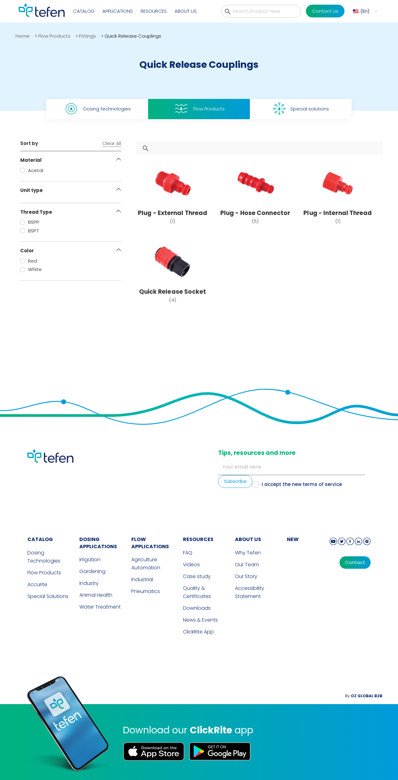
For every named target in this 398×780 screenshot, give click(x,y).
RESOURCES (198, 539)
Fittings (87, 36)
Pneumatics (145, 591)
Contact (355, 562)
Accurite (37, 584)
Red (28, 261)
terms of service (322, 484)
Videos (191, 564)
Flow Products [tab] (199, 108)
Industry (89, 583)
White (31, 269)
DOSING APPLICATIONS (98, 543)
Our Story (246, 576)
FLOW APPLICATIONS (150, 543)
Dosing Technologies (43, 556)
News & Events (200, 620)
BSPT (29, 230)
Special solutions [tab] (301, 108)
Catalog (84, 11)
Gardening (92, 571)
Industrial (142, 579)
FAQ (187, 552)
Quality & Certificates (197, 592)
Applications (117, 11)
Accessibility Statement (249, 592)
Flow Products (54, 36)
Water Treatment (100, 606)
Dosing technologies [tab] (97, 108)
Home (23, 36)
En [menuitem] (365, 11)
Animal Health (95, 595)
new (293, 539)
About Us (186, 11)
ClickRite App (198, 631)
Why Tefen (248, 552)
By (363, 695)
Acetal (31, 170)
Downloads (197, 608)
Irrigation (90, 559)
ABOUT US (248, 539)
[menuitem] (364, 11)
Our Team (247, 564)
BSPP (29, 222)
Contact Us (325, 11)
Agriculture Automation (145, 563)
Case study (197, 576)
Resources (154, 11)
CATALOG (40, 539)
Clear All (111, 143)
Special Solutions (47, 596)
